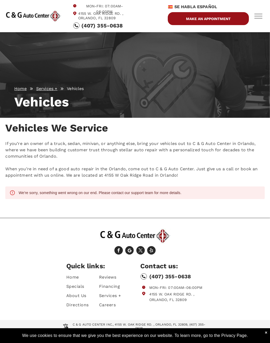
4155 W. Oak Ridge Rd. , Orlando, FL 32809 (100, 15)
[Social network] (129, 251)
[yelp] (151, 251)
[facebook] (118, 251)
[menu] (258, 16)
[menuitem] (85, 277)
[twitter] (140, 251)
